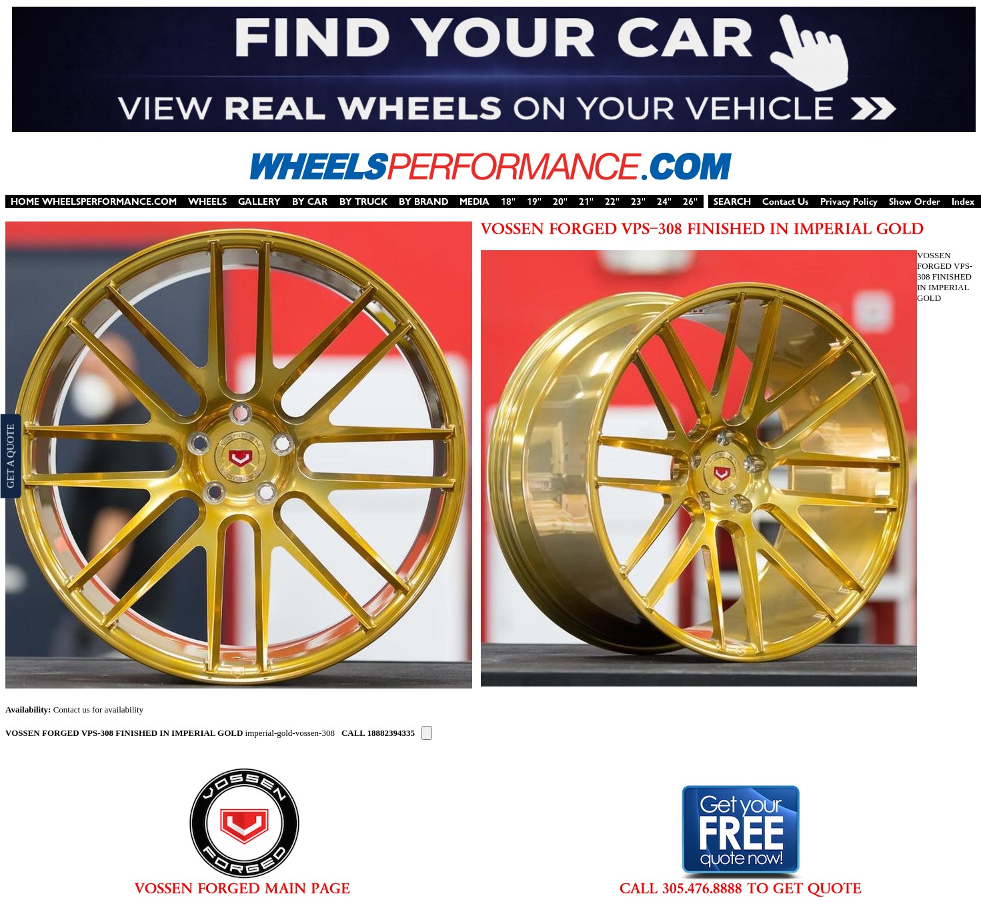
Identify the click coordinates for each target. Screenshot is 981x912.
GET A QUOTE (10, 456)
